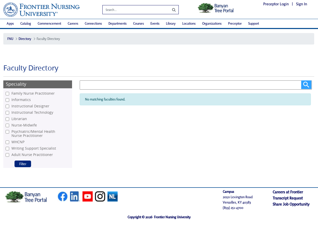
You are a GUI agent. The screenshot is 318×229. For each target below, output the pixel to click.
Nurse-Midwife (24, 125)
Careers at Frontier (288, 192)
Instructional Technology (32, 112)
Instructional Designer (30, 106)
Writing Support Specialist (33, 148)
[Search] (132, 10)
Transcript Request (288, 198)
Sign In (301, 4)
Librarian (19, 119)
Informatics (21, 100)
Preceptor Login (276, 4)
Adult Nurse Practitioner (32, 155)
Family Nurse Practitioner (33, 93)
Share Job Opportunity (291, 204)
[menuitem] (10, 23)
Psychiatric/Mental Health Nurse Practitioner (33, 134)
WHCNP (17, 142)
